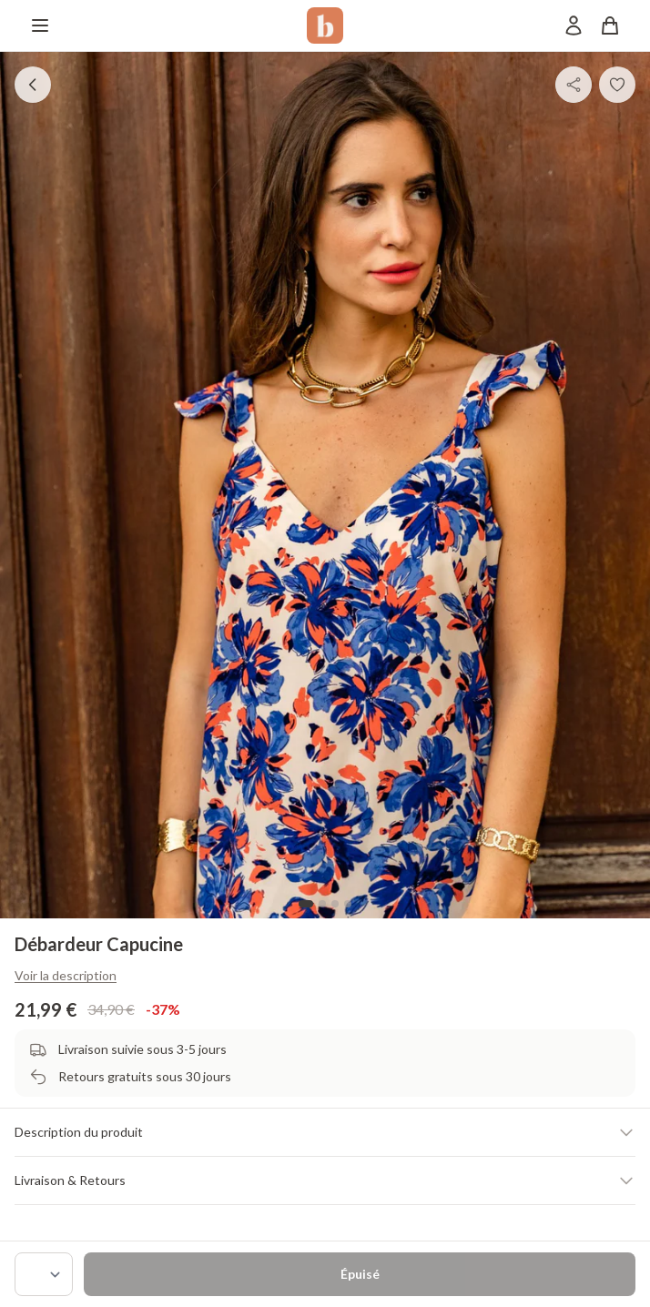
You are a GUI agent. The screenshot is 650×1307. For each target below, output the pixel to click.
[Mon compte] (573, 25)
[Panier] (610, 25)
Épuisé (360, 1274)
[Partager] (573, 84)
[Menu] (40, 25)
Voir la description (66, 975)
